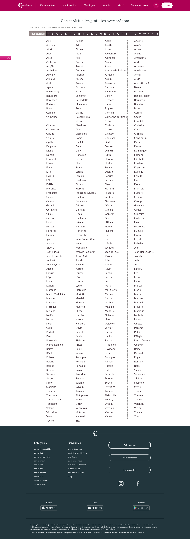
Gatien (138, 197)
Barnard (138, 87)
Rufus (108, 370)
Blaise (108, 104)
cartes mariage (40, 473)
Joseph (138, 256)
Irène (79, 243)
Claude (50, 133)
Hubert (109, 230)
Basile (79, 91)
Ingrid (137, 239)
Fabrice (109, 176)
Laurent (80, 273)
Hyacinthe (81, 235)
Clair (78, 129)
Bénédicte (52, 95)
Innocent (51, 243)
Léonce (138, 277)
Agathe (109, 45)
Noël (49, 323)
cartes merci (39, 469)
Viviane (138, 412)
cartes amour (39, 461)
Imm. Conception (85, 239)
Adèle (108, 41)
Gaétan (80, 197)
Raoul (79, 349)
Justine (80, 268)
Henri (137, 222)
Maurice (80, 306)
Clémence (81, 133)
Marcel (138, 285)
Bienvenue (81, 104)
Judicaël (50, 260)
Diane (49, 150)
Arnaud (50, 79)
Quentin (138, 344)
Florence (51, 188)
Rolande (80, 361)
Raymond (110, 349)
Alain (108, 49)
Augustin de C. (142, 83)
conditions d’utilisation (77, 453)
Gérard (80, 205)
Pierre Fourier (142, 340)
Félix (49, 180)
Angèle (50, 66)
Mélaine (50, 311)
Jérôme (109, 256)
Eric (48, 171)
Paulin (108, 336)
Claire (108, 129)
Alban (137, 49)
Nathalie (139, 315)
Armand (109, 74)
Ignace (138, 235)
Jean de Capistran (85, 252)
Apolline (51, 74)
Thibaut (80, 399)
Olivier (109, 327)
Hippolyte (139, 226)
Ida (106, 235)
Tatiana (109, 391)
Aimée (79, 49)
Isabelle (138, 243)
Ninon (137, 319)
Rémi (49, 353)
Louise (79, 281)
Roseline (51, 370)
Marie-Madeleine (56, 294)
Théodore (51, 395)
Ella (78, 163)
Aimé (49, 49)
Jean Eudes (52, 252)
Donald (50, 154)
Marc (108, 285)
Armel (137, 74)
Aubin (108, 79)
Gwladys (139, 218)
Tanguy (80, 391)
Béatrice (139, 91)
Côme (79, 138)
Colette (50, 138)
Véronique (111, 408)
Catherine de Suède (116, 117)
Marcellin (81, 289)
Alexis (137, 53)
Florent (80, 188)
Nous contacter (130, 457)
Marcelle (51, 289)
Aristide (80, 74)
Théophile (110, 395)
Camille (50, 112)
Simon (49, 382)
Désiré (137, 146)
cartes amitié (39, 465)
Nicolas (80, 319)
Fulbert (138, 192)
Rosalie (109, 365)
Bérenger (51, 100)
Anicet (79, 66)
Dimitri (109, 150)
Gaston (109, 197)
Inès (107, 239)
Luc (107, 281)
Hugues (138, 230)
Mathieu (109, 302)
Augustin (110, 83)
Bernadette (82, 100)
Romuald (81, 365)
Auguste (80, 83)
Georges (139, 201)
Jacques (109, 247)
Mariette (80, 294)
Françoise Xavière (86, 192)
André (137, 62)
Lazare (108, 273)
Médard (138, 306)
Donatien (81, 154)
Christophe (52, 129)
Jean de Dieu (112, 252)
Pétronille (51, 340)
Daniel (79, 142)
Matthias (51, 306)
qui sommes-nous (75, 461)
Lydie (79, 285)
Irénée (108, 243)
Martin (109, 298)
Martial (80, 298)
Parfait (50, 332)
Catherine (52, 117)
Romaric (139, 361)
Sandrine (81, 374)
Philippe (80, 340)
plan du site (72, 457)
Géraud (109, 205)
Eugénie (138, 171)
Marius (138, 294)
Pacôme (138, 327)
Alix (78, 57)
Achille (79, 41)
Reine (137, 349)
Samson (50, 374)
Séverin (80, 378)
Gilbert (109, 209)
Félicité (138, 176)
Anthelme (51, 70)
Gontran (109, 214)
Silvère (138, 378)
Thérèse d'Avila (54, 399)
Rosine (79, 370)
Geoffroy (110, 201)
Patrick (138, 332)
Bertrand (51, 104)
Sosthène (139, 382)
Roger (137, 357)
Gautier (50, 201)
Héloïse (109, 222)
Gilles (49, 214)
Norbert (80, 323)
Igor (48, 239)
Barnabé (109, 87)
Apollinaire (140, 70)
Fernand (109, 180)
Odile (49, 327)
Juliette (109, 264)
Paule (79, 336)
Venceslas (81, 408)
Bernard (109, 100)
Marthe (50, 298)
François (139, 188)
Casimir (138, 112)
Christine (139, 125)
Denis (79, 146)
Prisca (79, 344)
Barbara (80, 87)
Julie (136, 260)
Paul (48, 336)
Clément (109, 133)
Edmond (139, 154)
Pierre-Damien (54, 344)
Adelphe (51, 45)
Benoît (108, 95)
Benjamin (81, 95)
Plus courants (38, 33)
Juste (137, 264)
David (108, 142)
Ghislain (80, 209)
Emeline (138, 163)
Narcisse (80, 315)
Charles (50, 125)
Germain (139, 205)
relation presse (74, 469)
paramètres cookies (76, 473)
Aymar (50, 87)
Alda (78, 53)
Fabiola (80, 176)
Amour (109, 62)
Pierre (108, 340)
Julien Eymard (54, 264)
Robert (50, 357)
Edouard (51, 159)
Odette (138, 323)
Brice (78, 108)
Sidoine (109, 378)
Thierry (109, 399)
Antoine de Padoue (115, 70)
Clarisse (138, 129)
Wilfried (80, 416)
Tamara (50, 391)
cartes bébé (38, 477)
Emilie (79, 167)
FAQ (70, 477)
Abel (48, 41)
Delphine (51, 146)
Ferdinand (81, 180)
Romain (109, 361)
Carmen (109, 112)
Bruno (137, 108)
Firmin (79, 184)
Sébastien (139, 374)
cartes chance (39, 484)
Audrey (50, 83)
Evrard (50, 176)
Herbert (50, 226)
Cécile (137, 117)
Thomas (138, 399)
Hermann (81, 226)
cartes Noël (38, 453)
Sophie (108, 382)
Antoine (80, 70)
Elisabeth (139, 159)
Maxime (109, 306)
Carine (79, 112)
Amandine (140, 57)
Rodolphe (81, 357)
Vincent (109, 412)
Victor (137, 408)
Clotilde (138, 133)
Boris (49, 108)
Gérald (50, 205)
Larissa (50, 273)
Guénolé (51, 218)
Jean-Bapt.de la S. (144, 252)
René (108, 353)
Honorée (51, 230)
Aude (137, 79)
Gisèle (79, 214)
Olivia (79, 327)
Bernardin (140, 100)
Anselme (139, 66)
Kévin (108, 268)
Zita (78, 420)
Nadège (50, 315)
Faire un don (130, 445)
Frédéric (109, 192)
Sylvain (80, 387)
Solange (80, 382)
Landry (138, 268)
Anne (108, 66)
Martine (138, 298)
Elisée (49, 163)
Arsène (80, 79)
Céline (108, 121)
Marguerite (111, 289)
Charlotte (81, 125)
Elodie (108, 163)
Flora (137, 184)
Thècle (138, 391)
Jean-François (54, 256)
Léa (136, 273)
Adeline (138, 41)
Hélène (80, 222)
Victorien (51, 412)
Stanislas (51, 387)
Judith (79, 260)
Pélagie (138, 336)
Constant (110, 138)
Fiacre (137, 180)
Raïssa (49, 349)
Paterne (109, 332)
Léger (49, 277)
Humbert (51, 235)
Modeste (110, 311)
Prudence (110, 344)
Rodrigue (110, 357)
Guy (107, 218)
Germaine (51, 209)
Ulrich (79, 403)
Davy (137, 142)
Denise (109, 146)
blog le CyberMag (75, 449)
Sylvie (137, 387)
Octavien (110, 323)
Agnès (137, 45)
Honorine (81, 230)
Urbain (109, 403)
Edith (108, 154)
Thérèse (138, 395)
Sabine (138, 370)
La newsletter (130, 470)
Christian (110, 125)
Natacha (109, 315)
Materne (80, 302)
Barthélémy (52, 91)
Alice (49, 57)
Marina (109, 294)
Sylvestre (110, 387)
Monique (139, 311)
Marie (137, 289)
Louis (49, 281)
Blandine (139, 104)
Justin (49, 268)
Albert (49, 53)
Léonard (109, 277)
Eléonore (110, 159)
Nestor (50, 319)
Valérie (50, 408)
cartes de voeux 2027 (42, 449)
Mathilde (139, 302)
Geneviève (81, 201)
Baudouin (110, 91)
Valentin (139, 403)
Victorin (80, 412)
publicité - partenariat (77, 465)
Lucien (50, 285)
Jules (107, 260)
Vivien (49, 416)
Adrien (79, 45)
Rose (137, 365)
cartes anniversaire (42, 457)
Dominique (140, 150)
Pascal (79, 332)
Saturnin (110, 374)
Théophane (82, 395)
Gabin (49, 197)
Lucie (137, 281)
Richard (138, 353)
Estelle (79, 171)
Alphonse (110, 57)
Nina (107, 319)
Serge (49, 378)
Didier (79, 150)
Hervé (108, 226)
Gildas (137, 209)
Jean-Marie (82, 256)
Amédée (80, 62)
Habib (49, 222)
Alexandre (111, 53)
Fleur (108, 184)
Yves (136, 416)
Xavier (108, 416)
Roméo (50, 365)
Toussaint (51, 403)
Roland (50, 361)
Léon (78, 277)
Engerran (139, 167)
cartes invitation (40, 481)
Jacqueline (81, 247)
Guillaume (81, 218)
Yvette (50, 420)
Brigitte (109, 108)
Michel (79, 311)
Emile (49, 167)
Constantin (140, 138)
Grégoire (139, 214)
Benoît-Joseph (142, 95)
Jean (136, 247)
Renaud (80, 353)
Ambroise (51, 62)
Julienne (80, 264)
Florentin (110, 188)
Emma (108, 167)
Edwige (80, 159)
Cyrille (50, 142)
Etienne (109, 171)
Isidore (50, 247)
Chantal (138, 121)
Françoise (51, 192)
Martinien (51, 302)
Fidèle (49, 184)
